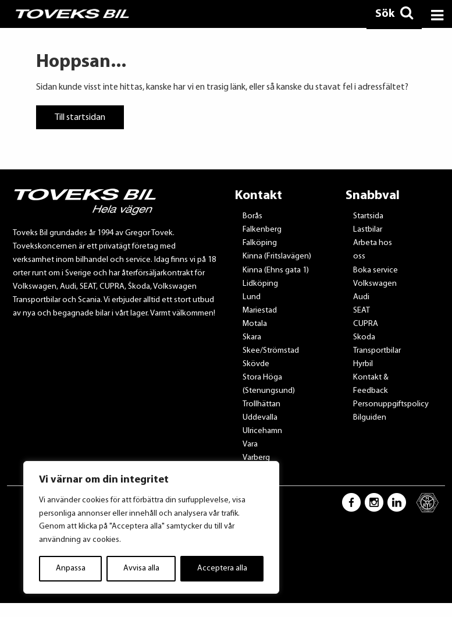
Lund (252, 297)
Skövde (256, 364)
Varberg (256, 457)
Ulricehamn (262, 431)
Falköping (260, 243)
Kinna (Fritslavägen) (277, 256)
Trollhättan (261, 404)
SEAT (361, 310)
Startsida (368, 216)
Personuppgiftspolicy (391, 404)
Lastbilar (367, 229)
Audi (361, 297)
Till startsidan (80, 117)
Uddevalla (260, 417)
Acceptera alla (222, 568)
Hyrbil (363, 364)
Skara (252, 337)
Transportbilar (377, 350)
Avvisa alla (141, 568)
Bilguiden (369, 417)
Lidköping (260, 283)
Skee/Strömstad (271, 350)
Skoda (364, 337)
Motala (255, 324)
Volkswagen (375, 283)
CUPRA (365, 324)
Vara (250, 444)
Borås (252, 216)
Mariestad (260, 310)
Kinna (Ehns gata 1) (276, 270)
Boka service (375, 270)
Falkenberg (262, 229)
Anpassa (71, 568)
